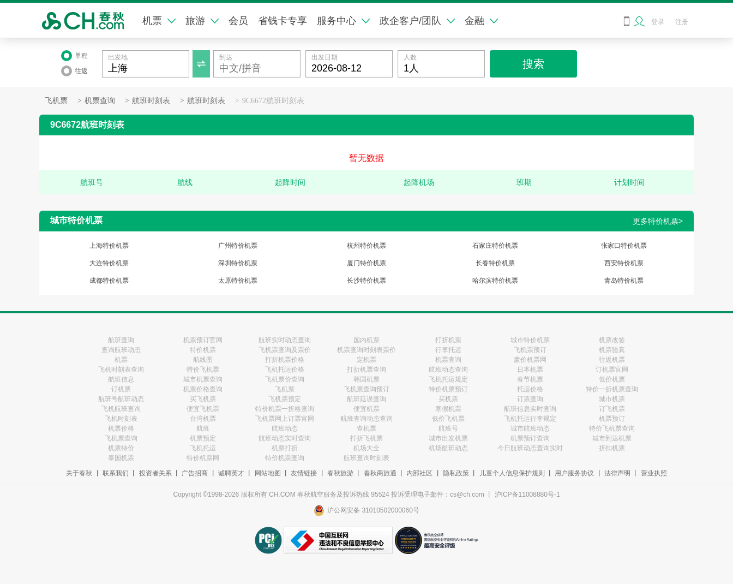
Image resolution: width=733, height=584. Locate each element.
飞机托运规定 (448, 379)
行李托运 (448, 350)
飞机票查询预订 (366, 389)
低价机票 (612, 379)
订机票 (121, 389)
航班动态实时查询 (285, 438)
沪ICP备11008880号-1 (527, 494)
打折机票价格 (284, 359)
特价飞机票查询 (612, 428)
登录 (657, 22)
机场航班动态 (448, 448)
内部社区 (419, 473)
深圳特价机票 (237, 263)
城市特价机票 (530, 340)
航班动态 (285, 428)
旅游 (202, 20)
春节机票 (530, 379)
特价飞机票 (203, 369)
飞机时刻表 (121, 418)
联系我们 (116, 473)
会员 (238, 20)
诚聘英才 (231, 473)
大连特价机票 (109, 263)
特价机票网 (203, 458)
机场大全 (366, 448)
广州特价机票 (237, 245)
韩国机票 (366, 379)
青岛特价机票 (624, 280)
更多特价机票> (658, 221)
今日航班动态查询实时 (530, 448)
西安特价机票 (624, 263)
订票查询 (530, 399)
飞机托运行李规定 (530, 418)
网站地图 (268, 473)
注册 (681, 22)
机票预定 (203, 438)
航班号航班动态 (121, 399)
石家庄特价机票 (495, 245)
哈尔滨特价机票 (495, 280)
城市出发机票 (448, 438)
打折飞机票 (366, 438)
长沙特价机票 (366, 280)
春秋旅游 (340, 473)
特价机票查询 (284, 458)
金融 (481, 20)
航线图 (203, 359)
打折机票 (448, 340)
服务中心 (343, 20)
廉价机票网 (530, 359)
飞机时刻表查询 (121, 369)
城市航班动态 (530, 428)
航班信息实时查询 (530, 409)
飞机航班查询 (121, 409)
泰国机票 (121, 458)
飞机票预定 (284, 399)
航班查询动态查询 (366, 418)
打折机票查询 (366, 369)
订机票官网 (612, 369)
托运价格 (530, 389)
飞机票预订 (530, 350)
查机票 (366, 428)
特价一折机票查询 (612, 389)
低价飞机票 (448, 418)
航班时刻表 (151, 101)
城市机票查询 (203, 379)
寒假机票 (448, 409)
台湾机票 (203, 418)
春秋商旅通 (380, 473)
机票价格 (121, 428)
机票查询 (100, 101)
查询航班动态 (121, 350)
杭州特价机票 (366, 245)
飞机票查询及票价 (285, 350)
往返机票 (612, 359)
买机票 (448, 399)
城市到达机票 (612, 438)
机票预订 (612, 418)
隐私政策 (456, 473)
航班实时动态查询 (285, 340)
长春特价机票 (495, 263)
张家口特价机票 (624, 245)
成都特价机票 (109, 280)
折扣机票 (612, 448)
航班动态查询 (448, 369)
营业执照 (654, 473)
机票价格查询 (203, 389)
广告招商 (195, 473)
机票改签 (612, 340)
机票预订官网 (203, 340)
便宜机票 (366, 409)
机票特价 (121, 448)
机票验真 (612, 350)
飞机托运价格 (284, 369)
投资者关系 (155, 473)
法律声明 (617, 473)
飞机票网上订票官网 (284, 418)
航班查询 (121, 340)
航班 (202, 428)
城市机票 (612, 399)
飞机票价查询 (284, 379)
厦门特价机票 (366, 263)
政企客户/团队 (417, 20)
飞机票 (56, 101)
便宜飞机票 (203, 409)
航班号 (448, 428)
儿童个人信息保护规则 (512, 473)
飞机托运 (203, 448)
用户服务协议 (574, 473)
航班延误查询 (366, 399)
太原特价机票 (237, 280)
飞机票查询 (121, 438)
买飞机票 (203, 399)
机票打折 (285, 448)
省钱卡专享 (282, 20)
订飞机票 (612, 409)
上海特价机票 (109, 245)
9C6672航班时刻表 (273, 101)
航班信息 (121, 379)
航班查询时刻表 (366, 458)
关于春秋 (79, 473)
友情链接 (304, 473)
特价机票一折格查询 (284, 409)
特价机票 (203, 350)
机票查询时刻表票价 (366, 350)
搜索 (533, 64)
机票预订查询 (530, 438)
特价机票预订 (448, 389)
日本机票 (530, 369)
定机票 (366, 359)
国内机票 (366, 340)
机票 (159, 20)
